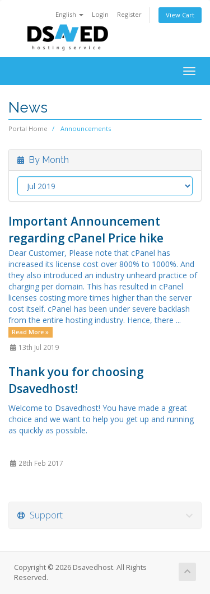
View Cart (180, 15)
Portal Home (28, 128)
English (69, 14)
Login (100, 14)
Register (129, 14)
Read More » (30, 332)
